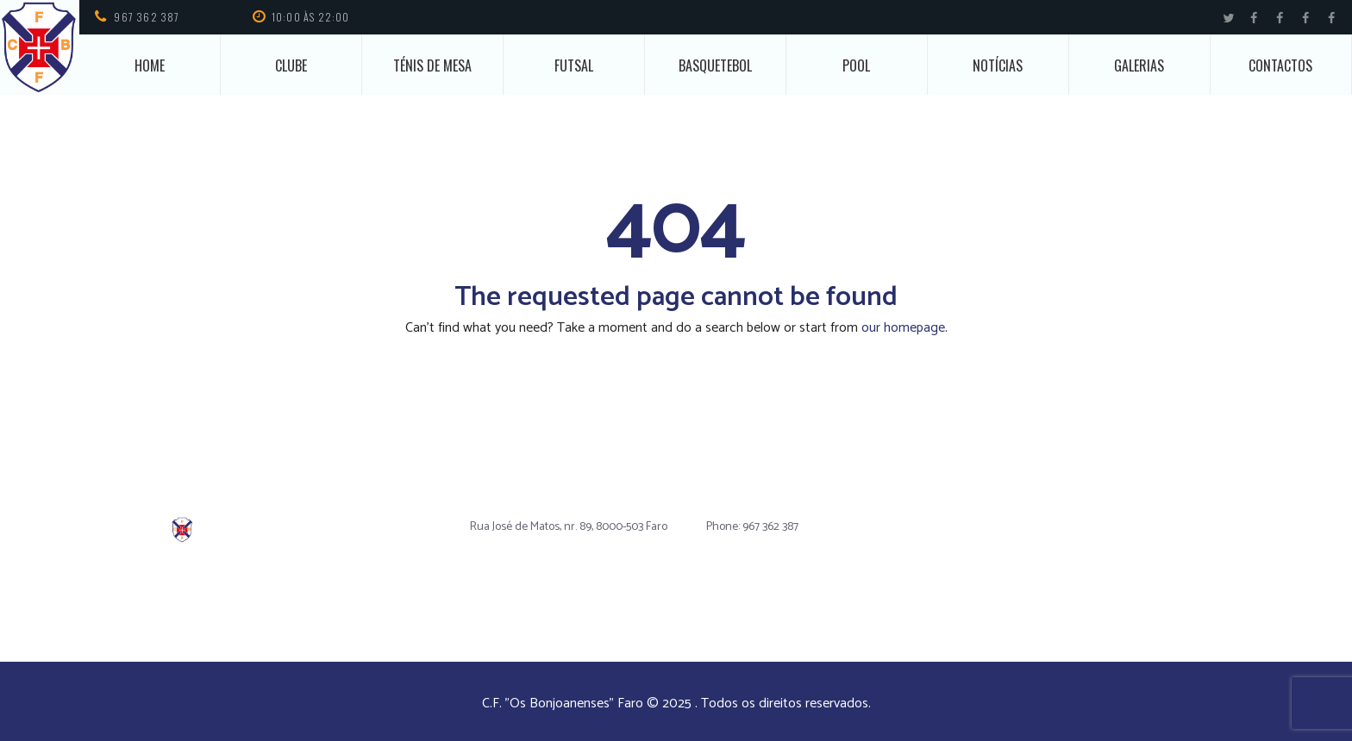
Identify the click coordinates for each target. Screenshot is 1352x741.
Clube (291, 65)
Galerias (1139, 65)
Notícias (998, 65)
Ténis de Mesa (432, 65)
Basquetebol (715, 65)
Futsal (573, 65)
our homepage (903, 327)
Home (150, 65)
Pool (856, 65)
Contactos (1280, 65)
